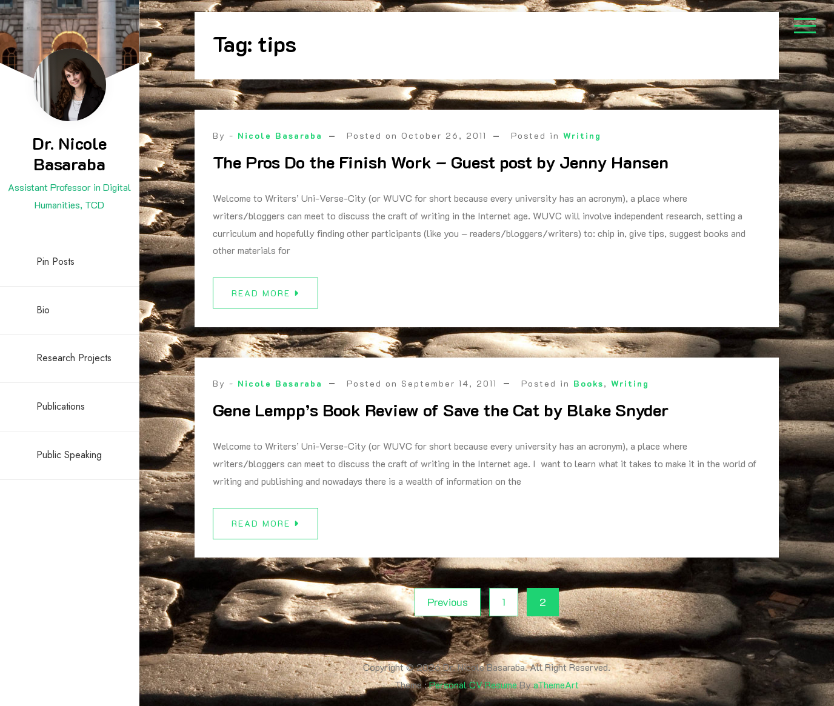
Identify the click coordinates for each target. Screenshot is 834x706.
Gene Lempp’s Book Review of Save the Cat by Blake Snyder (441, 410)
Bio (43, 310)
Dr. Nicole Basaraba (69, 153)
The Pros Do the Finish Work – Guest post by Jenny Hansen (441, 162)
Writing (582, 135)
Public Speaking (69, 455)
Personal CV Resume (473, 684)
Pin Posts (55, 261)
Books (588, 383)
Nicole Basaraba (280, 135)
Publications (60, 406)
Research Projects (74, 358)
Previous (447, 601)
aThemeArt (556, 684)
